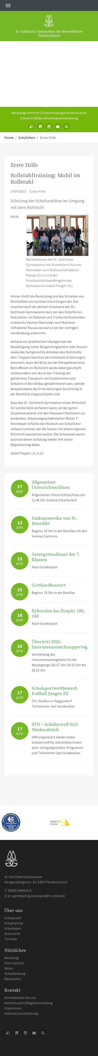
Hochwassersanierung (61, 118)
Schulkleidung (14, 973)
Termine (10, 939)
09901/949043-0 (20, 890)
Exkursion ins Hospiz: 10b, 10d (58, 613)
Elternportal (14, 963)
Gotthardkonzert (49, 585)
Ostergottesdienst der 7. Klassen (56, 557)
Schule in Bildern (32, 118)
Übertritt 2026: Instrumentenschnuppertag (60, 644)
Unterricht (12, 933)
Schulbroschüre (75, 113)
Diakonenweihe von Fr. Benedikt (54, 521)
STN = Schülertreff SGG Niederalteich (55, 727)
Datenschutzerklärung (21, 1013)
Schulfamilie (13, 923)
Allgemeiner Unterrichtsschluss (51, 485)
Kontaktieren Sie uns (20, 997)
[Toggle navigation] (8, 5)
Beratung (18, 113)
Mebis (8, 968)
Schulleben (12, 928)
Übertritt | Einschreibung (44, 113)
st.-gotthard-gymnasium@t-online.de (36, 896)
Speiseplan (12, 979)
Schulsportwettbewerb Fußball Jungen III (54, 691)
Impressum (12, 1008)
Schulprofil (12, 918)
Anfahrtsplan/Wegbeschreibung (28, 1003)
